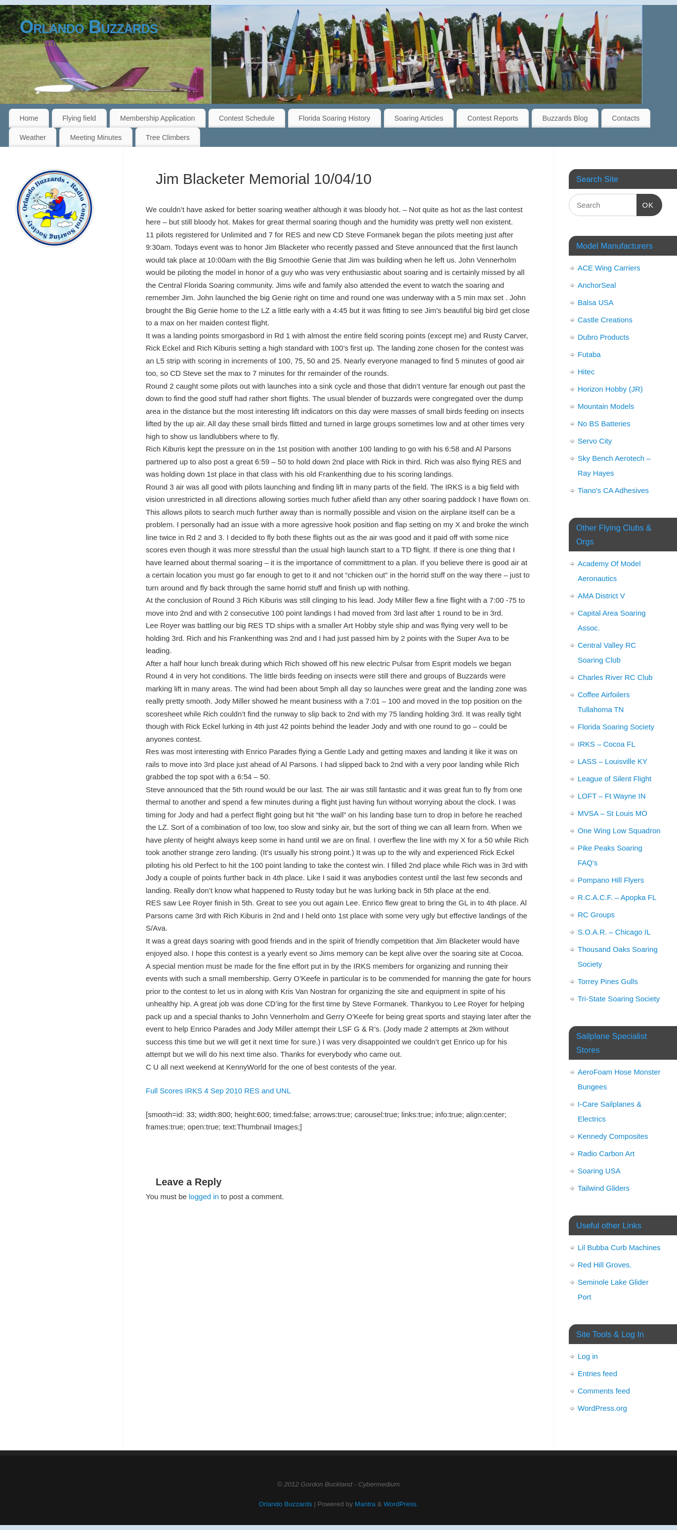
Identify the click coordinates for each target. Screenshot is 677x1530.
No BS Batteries (604, 423)
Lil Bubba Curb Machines (619, 1247)
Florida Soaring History (334, 118)
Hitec (586, 371)
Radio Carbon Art (606, 1153)
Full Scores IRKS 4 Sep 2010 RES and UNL (218, 1090)
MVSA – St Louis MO (612, 813)
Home (28, 118)
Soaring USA (599, 1171)
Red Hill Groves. (605, 1264)
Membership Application (157, 118)
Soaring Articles (418, 118)
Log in (588, 1356)
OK (645, 203)
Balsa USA (596, 302)
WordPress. (400, 1504)
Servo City (595, 441)
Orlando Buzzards (89, 27)
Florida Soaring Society (616, 726)
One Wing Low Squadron (619, 830)
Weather (32, 137)
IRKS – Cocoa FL (606, 744)
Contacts (625, 118)
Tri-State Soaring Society (619, 998)
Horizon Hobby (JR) (610, 389)
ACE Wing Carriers (609, 268)
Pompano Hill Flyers (611, 880)
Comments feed (604, 1391)
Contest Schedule (247, 118)
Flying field (79, 118)
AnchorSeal (597, 285)
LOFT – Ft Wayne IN (612, 796)
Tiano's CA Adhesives (613, 490)
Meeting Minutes (96, 137)
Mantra (365, 1504)
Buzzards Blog (565, 118)
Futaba (589, 354)
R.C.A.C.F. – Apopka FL (617, 897)
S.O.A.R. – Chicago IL (614, 932)
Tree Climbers (168, 137)
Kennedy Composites (613, 1136)
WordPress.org (602, 1408)
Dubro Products (603, 337)
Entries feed (597, 1373)
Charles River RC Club (615, 677)
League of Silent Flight (614, 778)
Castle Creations (605, 319)
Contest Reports (492, 118)
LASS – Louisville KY (612, 761)
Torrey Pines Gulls (608, 981)
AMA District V (601, 595)
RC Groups (596, 914)
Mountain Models (606, 406)
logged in (204, 1196)
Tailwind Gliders (604, 1188)
